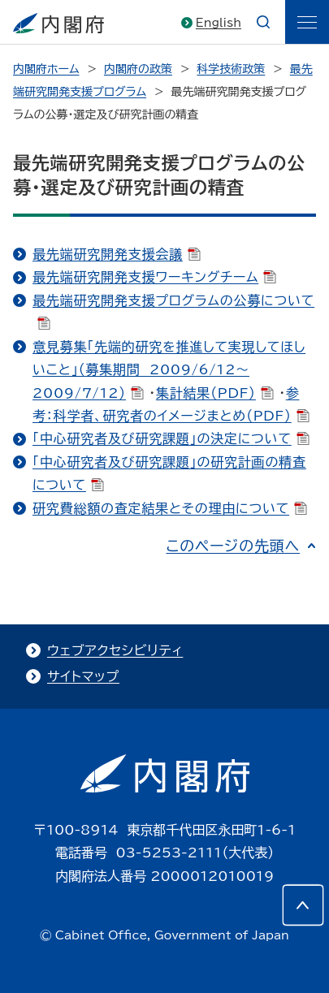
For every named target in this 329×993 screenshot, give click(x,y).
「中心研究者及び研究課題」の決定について (171, 438)
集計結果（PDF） (215, 392)
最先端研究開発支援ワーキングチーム (154, 276)
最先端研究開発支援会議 (116, 254)
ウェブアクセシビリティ (115, 650)
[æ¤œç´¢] (263, 22)
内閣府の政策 (138, 69)
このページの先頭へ (233, 545)
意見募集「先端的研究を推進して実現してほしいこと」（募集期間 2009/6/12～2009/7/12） (168, 369)
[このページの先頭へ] (303, 905)
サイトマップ (83, 676)
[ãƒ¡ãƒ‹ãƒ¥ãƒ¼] (307, 22)
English (218, 22)
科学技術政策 (231, 69)
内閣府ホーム (46, 69)
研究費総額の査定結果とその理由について (169, 508)
